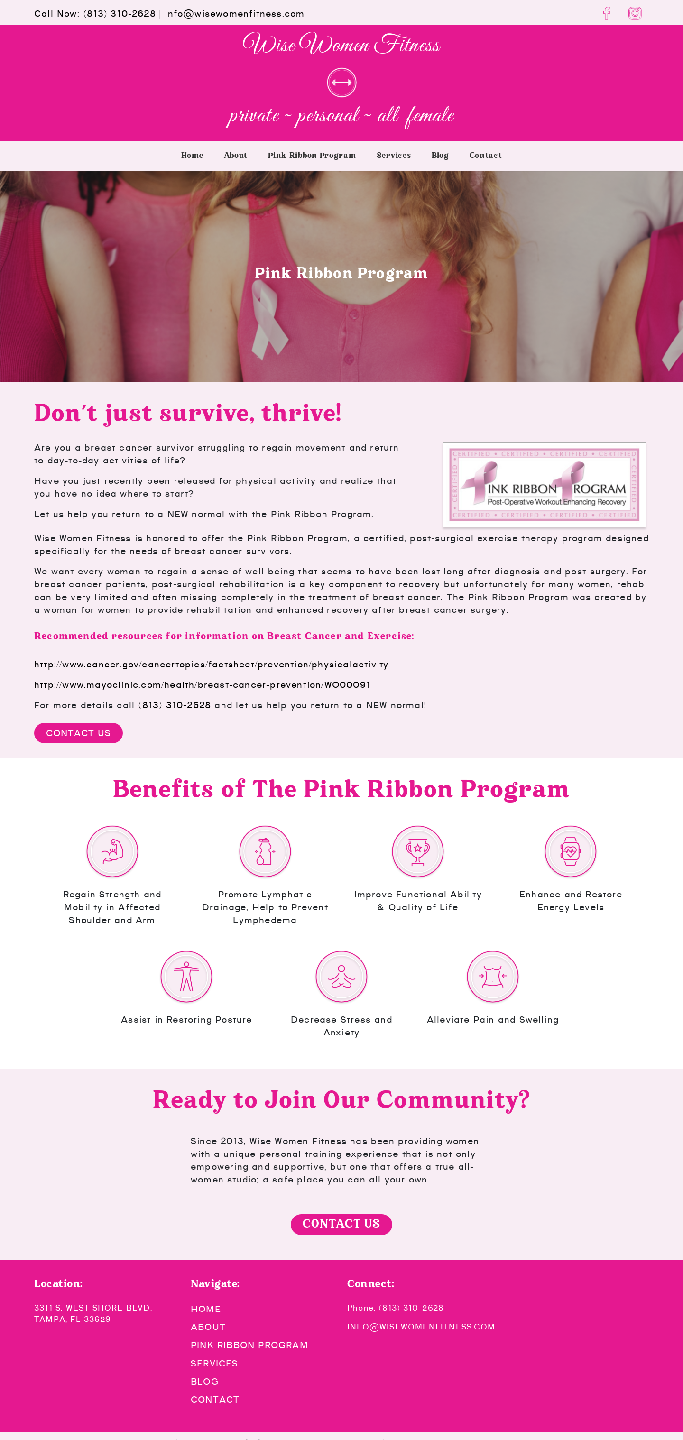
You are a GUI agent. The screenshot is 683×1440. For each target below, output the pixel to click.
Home (192, 156)
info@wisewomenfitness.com (235, 13)
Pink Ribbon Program (312, 156)
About (236, 156)
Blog (440, 156)
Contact (486, 156)
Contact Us (78, 733)
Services (394, 156)
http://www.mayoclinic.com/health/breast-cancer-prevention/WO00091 (202, 684)
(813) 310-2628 (119, 13)
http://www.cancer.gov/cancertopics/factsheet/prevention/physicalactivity (211, 664)
